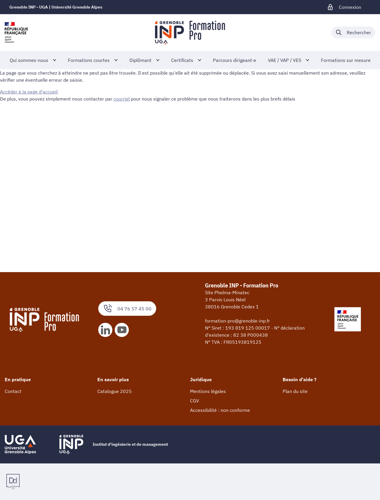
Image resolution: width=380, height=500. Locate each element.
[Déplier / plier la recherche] (353, 32)
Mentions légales (208, 391)
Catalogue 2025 (114, 391)
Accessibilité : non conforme (220, 410)
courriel (122, 99)
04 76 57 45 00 (127, 308)
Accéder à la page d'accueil (29, 92)
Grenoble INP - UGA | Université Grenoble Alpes (55, 7)
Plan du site (295, 391)
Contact (13, 391)
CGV (194, 401)
